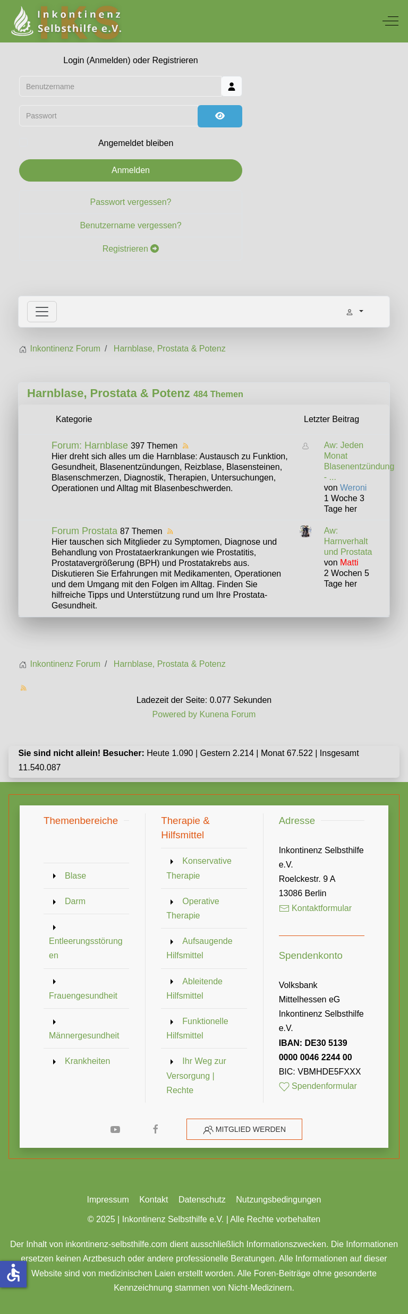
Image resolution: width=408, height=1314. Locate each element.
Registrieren (131, 250)
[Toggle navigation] (42, 311)
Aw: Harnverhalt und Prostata (348, 541)
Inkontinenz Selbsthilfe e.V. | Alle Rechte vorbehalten (221, 1219)
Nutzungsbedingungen (278, 1199)
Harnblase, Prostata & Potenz (108, 393)
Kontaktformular (315, 908)
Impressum (108, 1199)
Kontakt (153, 1199)
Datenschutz (202, 1199)
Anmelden (131, 171)
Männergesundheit (84, 1035)
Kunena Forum (228, 714)
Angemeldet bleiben (135, 145)
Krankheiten (87, 1061)
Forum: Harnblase (90, 445)
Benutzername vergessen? (130, 226)
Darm (75, 901)
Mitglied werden (251, 1129)
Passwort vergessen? (131, 203)
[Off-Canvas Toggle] (390, 21)
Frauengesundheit (83, 995)
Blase (75, 875)
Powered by (175, 714)
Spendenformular (318, 1085)
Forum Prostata (84, 531)
